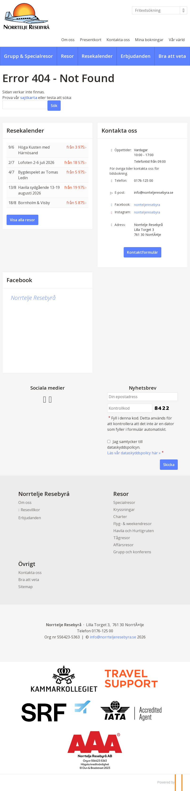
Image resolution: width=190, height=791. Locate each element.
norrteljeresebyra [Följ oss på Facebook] (147, 204)
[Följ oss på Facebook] (44, 399)
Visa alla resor (22, 219)
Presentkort (90, 39)
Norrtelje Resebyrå (33, 297)
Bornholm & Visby (34, 202)
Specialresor (124, 502)
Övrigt (26, 564)
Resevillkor (30, 509)
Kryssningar (124, 509)
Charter (120, 516)
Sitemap (25, 586)
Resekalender (25, 130)
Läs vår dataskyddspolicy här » (134, 452)
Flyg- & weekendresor (132, 523)
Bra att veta (28, 579)
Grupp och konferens (132, 551)
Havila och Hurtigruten (133, 530)
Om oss (68, 39)
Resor (121, 494)
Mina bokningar (149, 39)
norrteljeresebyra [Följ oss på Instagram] (147, 212)
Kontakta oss (118, 39)
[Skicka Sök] (54, 105)
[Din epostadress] (142, 396)
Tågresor (121, 537)
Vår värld (177, 39)
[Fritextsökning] (156, 10)
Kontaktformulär (142, 252)
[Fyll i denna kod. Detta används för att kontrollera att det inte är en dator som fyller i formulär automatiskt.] (129, 408)
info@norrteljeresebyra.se (153, 192)
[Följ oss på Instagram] (50, 399)
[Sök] (25, 104)
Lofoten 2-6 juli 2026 (36, 162)
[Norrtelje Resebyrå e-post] (113, 637)
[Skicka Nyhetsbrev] (169, 464)
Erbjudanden (29, 517)
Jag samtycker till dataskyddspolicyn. (136, 447)
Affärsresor (123, 544)
